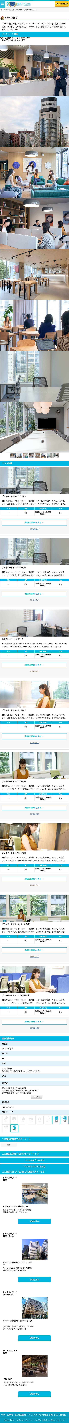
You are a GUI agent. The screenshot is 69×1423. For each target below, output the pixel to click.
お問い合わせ (53, 1415)
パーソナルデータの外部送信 (38, 1415)
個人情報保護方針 (20, 1415)
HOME (3, 1415)
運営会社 (62, 1415)
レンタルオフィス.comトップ (8, 10)
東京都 (20, 10)
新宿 (25, 10)
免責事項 (10, 1415)
